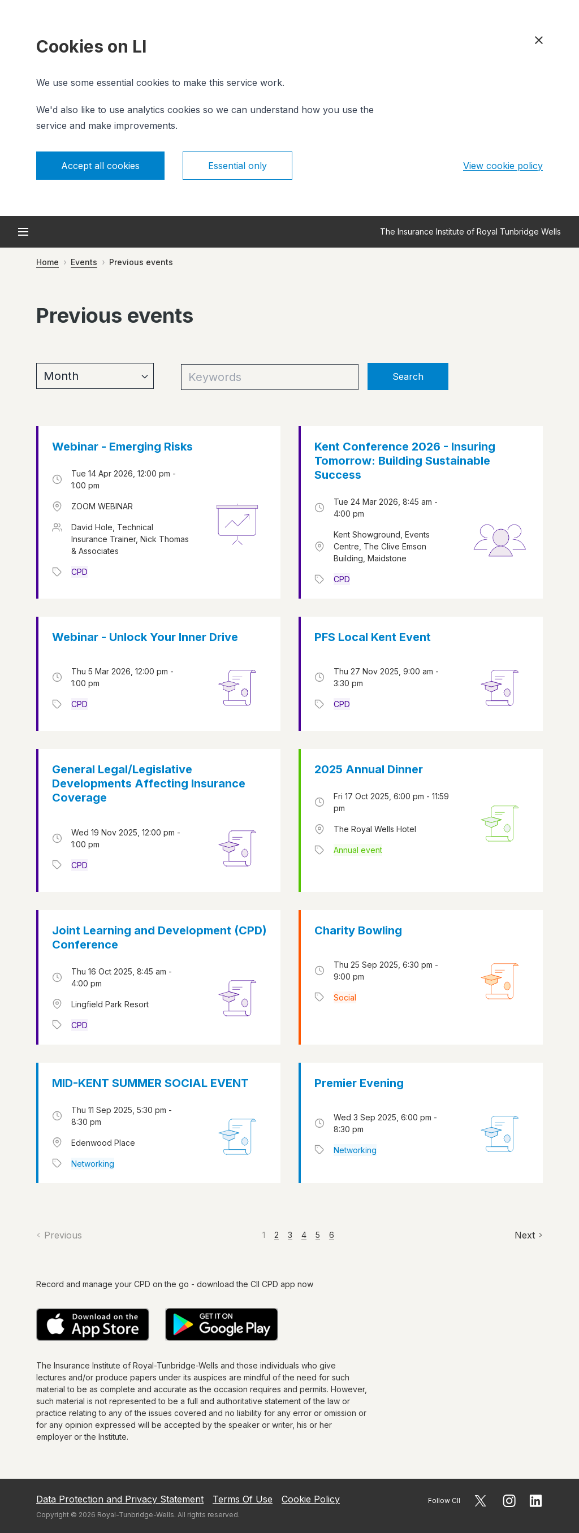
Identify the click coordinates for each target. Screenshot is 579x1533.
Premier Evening (359, 1083)
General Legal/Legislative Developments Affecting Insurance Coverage (148, 783)
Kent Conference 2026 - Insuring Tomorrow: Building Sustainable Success (404, 461)
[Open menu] (23, 231)
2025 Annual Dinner (368, 769)
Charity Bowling (358, 930)
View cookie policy (503, 165)
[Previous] (59, 1235)
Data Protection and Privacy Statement (120, 1499)
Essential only (237, 165)
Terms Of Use (243, 1499)
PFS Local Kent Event (372, 637)
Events (84, 262)
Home (47, 262)
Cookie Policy (311, 1499)
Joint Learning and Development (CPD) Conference (159, 937)
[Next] (529, 1235)
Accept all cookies (100, 165)
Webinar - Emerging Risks (122, 446)
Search (408, 376)
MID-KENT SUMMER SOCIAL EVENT (150, 1083)
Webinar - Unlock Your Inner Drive (145, 637)
